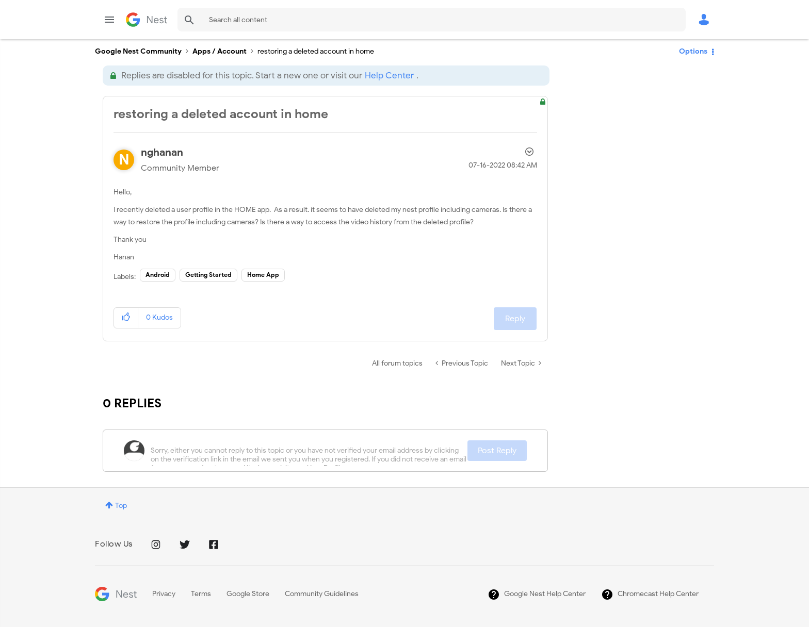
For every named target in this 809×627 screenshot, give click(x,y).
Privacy (163, 593)
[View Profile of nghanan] (162, 152)
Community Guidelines (322, 593)
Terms (201, 593)
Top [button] (121, 505)
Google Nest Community (146, 19)
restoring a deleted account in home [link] (315, 51)
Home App (263, 274)
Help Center (389, 75)
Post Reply (497, 451)
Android (157, 274)
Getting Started (208, 274)
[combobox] (431, 19)
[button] (126, 318)
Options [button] (693, 51)
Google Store (247, 593)
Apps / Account (219, 51)
